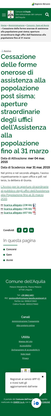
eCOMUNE (45, 402)
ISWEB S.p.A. (19, 402)
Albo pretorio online (25, 325)
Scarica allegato (13, 205)
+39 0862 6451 (27, 295)
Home (4, 25)
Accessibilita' (25, 345)
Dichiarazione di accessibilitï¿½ (25, 349)
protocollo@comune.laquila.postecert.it (27, 298)
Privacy (25, 358)
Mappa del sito (25, 341)
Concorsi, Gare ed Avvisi (38, 25)
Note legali (25, 354)
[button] (4, 15)
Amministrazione (16, 25)
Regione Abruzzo (41, 4)
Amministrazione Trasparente (25, 321)
